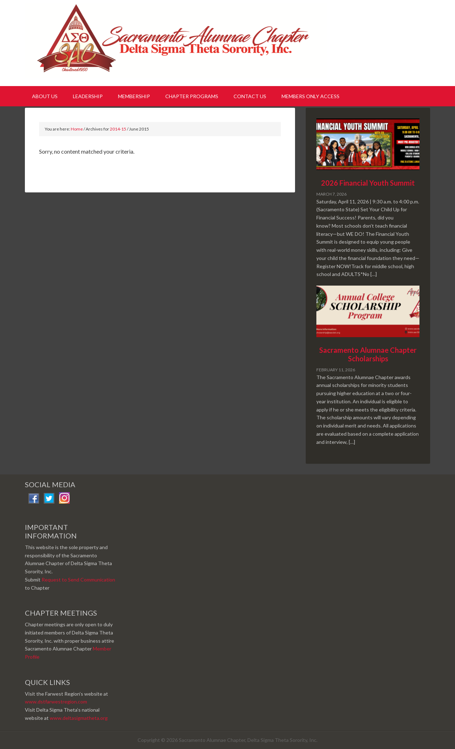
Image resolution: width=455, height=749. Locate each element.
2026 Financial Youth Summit (368, 183)
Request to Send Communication (78, 580)
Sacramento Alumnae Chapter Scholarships (368, 354)
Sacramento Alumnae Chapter (178, 42)
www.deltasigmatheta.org (79, 718)
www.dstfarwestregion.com (56, 701)
